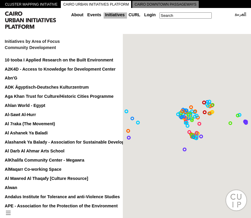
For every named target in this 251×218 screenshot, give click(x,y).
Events (94, 14)
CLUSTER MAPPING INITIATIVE (31, 4)
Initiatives (115, 14)
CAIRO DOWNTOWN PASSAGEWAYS (166, 4)
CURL (134, 14)
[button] (199, 123)
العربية (240, 14)
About (77, 14)
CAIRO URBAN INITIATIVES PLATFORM (96, 4)
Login (150, 14)
